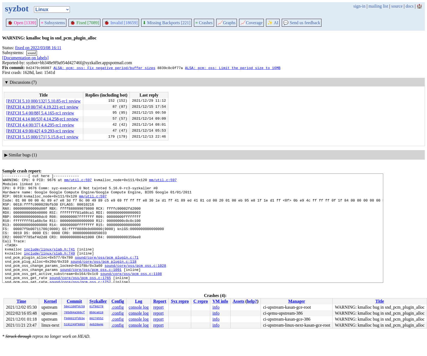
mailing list (378, 6)
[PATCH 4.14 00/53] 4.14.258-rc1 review (42, 119)
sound (31, 53)
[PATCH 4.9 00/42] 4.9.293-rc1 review (40, 131)
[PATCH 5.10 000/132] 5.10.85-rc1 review (43, 101)
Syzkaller (98, 301)
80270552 (96, 319)
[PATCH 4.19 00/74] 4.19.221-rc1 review (42, 107)
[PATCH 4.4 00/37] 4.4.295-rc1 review (40, 125)
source (397, 6)
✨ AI (272, 22)
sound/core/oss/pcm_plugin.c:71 (106, 274)
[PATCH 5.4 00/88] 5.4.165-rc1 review (40, 113)
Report (159, 301)
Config (118, 301)
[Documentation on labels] (25, 57)
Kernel (50, 301)
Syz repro (180, 301)
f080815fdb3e (74, 319)
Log (138, 301)
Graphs (227, 22)
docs (409, 6)
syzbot (17, 8)
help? (252, 301)
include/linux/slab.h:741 (49, 264)
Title (379, 301)
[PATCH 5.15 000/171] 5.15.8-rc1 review (42, 137)
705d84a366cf (74, 313)
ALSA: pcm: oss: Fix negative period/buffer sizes (104, 67)
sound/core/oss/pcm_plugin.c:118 (104, 279)
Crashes (204, 22)
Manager (296, 301)
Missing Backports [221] (166, 22)
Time (21, 301)
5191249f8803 (74, 325)
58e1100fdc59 (74, 307)
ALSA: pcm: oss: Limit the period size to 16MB (232, 67)
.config (118, 307)
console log (138, 307)
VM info (220, 301)
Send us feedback (301, 22)
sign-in (359, 6)
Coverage (251, 22)
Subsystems (53, 22)
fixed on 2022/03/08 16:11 (38, 47)
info (215, 307)
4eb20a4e (96, 325)
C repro (200, 301)
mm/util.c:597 (78, 181)
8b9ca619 (96, 313)
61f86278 (96, 307)
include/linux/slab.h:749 (49, 269)
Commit (74, 301)
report (158, 307)
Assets (239, 301)
